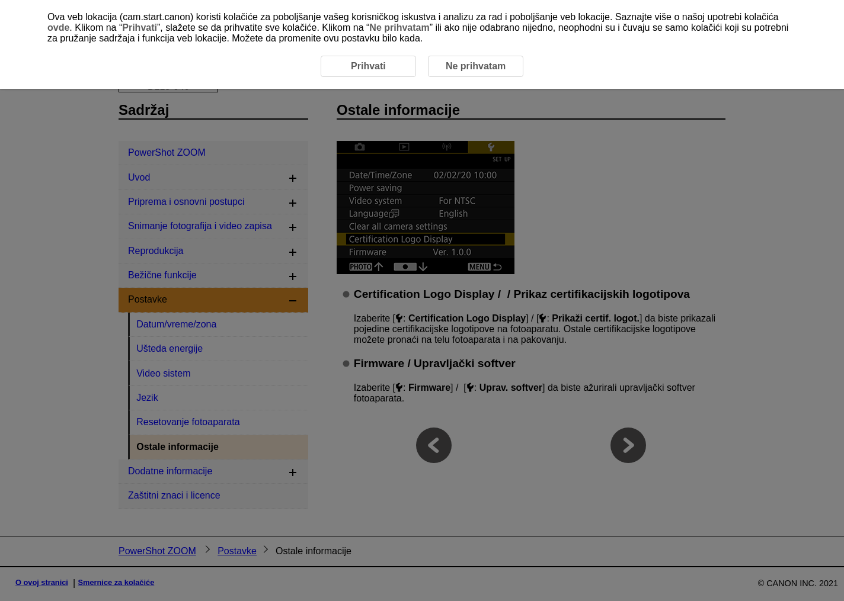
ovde (58, 28)
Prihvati (139, 28)
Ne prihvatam (399, 28)
